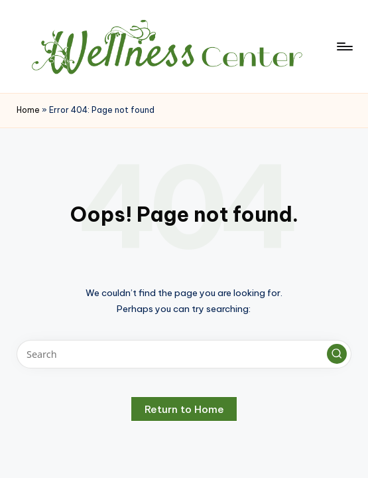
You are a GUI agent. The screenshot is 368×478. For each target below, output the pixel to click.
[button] (337, 354)
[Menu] (344, 46)
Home (28, 110)
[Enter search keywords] (184, 354)
